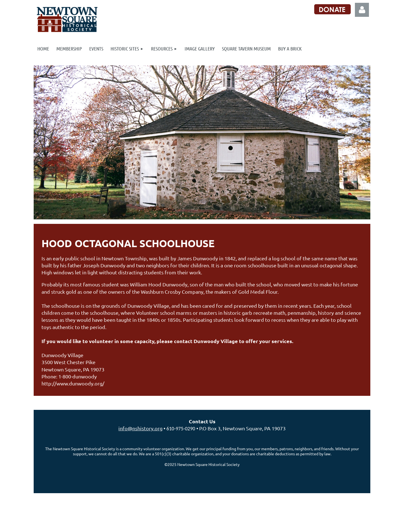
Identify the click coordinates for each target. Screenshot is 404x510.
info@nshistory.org (140, 428)
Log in (362, 10)
